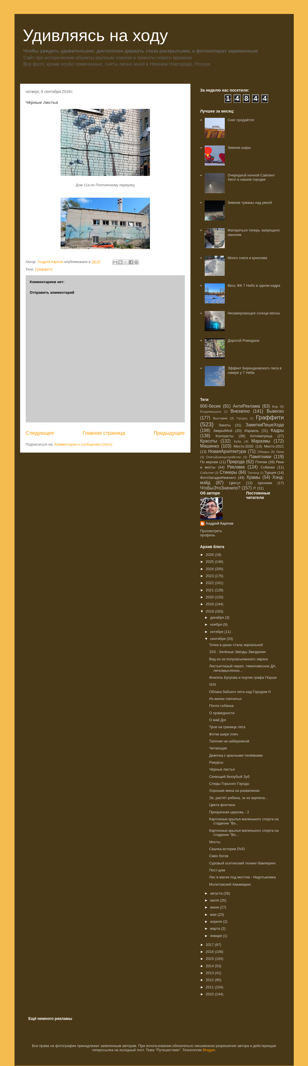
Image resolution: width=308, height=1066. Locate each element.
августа (216, 893)
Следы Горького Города (229, 783)
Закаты (225, 425)
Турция (270, 472)
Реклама (236, 467)
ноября (216, 624)
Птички (261, 462)
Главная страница (103, 433)
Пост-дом (217, 870)
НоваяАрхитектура (227, 451)
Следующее (40, 433)
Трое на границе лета (227, 727)
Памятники (260, 456)
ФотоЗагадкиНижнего (218, 477)
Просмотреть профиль (211, 533)
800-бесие (210, 406)
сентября (218, 639)
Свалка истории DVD (227, 849)
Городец (242, 418)
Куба (237, 441)
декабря (217, 617)
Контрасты (224, 436)
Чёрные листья (222, 769)
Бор (275, 406)
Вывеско (275, 411)
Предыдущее (169, 433)
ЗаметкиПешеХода (264, 424)
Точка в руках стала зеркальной (236, 645)
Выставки (220, 418)
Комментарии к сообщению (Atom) (83, 444)
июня (215, 907)
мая (214, 914)
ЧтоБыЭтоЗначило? (220, 488)
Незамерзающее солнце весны (254, 313)
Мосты (214, 842)
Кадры (277, 430)
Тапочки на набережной (229, 741)
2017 (210, 945)
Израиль (251, 431)
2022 (210, 583)
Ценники (265, 483)
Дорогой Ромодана (243, 340)
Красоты (208, 441)
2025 (210, 562)
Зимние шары (239, 147)
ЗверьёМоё (223, 431)
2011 (210, 987)
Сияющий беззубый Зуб (229, 777)
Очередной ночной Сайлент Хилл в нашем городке (251, 177)
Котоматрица (261, 436)
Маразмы (260, 441)
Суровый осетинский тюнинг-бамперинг (242, 863)
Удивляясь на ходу (95, 35)
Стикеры (228, 472)
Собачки (267, 467)
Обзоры (263, 451)
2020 (210, 597)
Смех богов (218, 856)
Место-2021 (274, 446)
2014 (210, 966)
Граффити (43, 269)
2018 (210, 611)
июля (215, 900)
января (216, 936)
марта (215, 928)
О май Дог (217, 720)
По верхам (209, 462)
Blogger (209, 1050)
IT (254, 488)
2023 (210, 576)
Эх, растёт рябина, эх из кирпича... (238, 798)
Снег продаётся (241, 120)
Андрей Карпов (219, 523)
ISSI (212, 684)
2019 (210, 604)
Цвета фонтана (222, 805)
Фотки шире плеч (223, 734)
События (207, 472)
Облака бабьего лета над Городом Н (240, 692)
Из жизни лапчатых (225, 699)
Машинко (209, 446)
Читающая (218, 748)
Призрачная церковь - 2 (229, 812)
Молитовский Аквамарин (230, 884)
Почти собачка (221, 706)
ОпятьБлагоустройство (223, 457)
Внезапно (240, 411)
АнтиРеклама (246, 406)
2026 (210, 555)
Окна (280, 451)
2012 (210, 980)
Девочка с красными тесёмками (236, 755)
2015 (210, 959)
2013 (210, 973)
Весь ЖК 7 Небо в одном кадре (254, 285)
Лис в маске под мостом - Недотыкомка (242, 877)
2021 (210, 590)
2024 (210, 569)
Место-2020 (244, 446)
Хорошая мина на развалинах (234, 790)
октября (217, 632)
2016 (210, 952)
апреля (216, 921)
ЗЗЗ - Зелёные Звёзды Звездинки (237, 652)
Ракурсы (216, 762)
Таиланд (253, 472)
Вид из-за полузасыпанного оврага (238, 659)
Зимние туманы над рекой (250, 202)
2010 (210, 994)
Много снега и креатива (247, 258)
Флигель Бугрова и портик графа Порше (243, 677)
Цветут (235, 483)
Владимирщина (210, 411)
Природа (236, 461)
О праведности (222, 713)
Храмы (253, 477)
